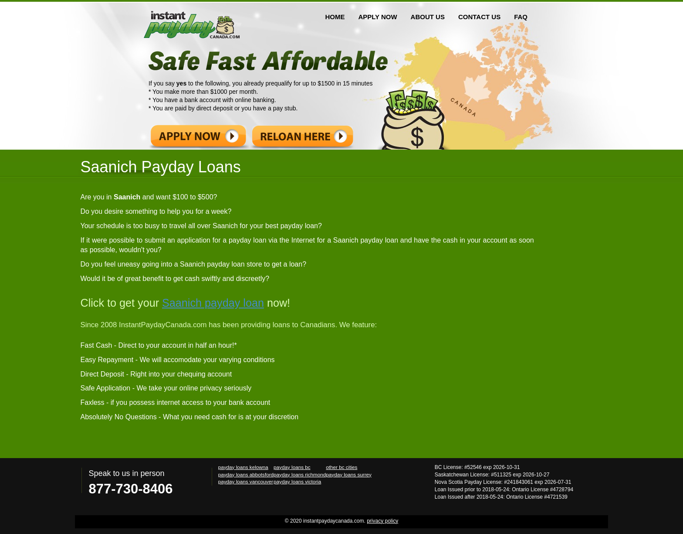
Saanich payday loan (213, 303)
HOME (335, 17)
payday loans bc (292, 467)
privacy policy (382, 521)
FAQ (520, 17)
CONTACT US (479, 17)
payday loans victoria (297, 481)
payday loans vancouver (245, 481)
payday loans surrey (349, 474)
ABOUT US (428, 17)
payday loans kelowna (243, 467)
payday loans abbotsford (246, 474)
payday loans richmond (300, 474)
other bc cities (341, 467)
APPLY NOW (377, 17)
